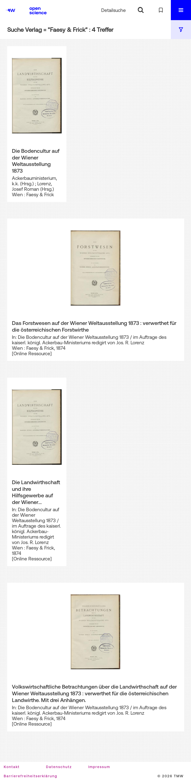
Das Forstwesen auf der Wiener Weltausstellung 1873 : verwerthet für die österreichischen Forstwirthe (94, 326)
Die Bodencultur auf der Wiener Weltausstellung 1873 (35, 161)
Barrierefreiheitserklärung (30, 776)
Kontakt (12, 767)
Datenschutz (59, 767)
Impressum (99, 767)
